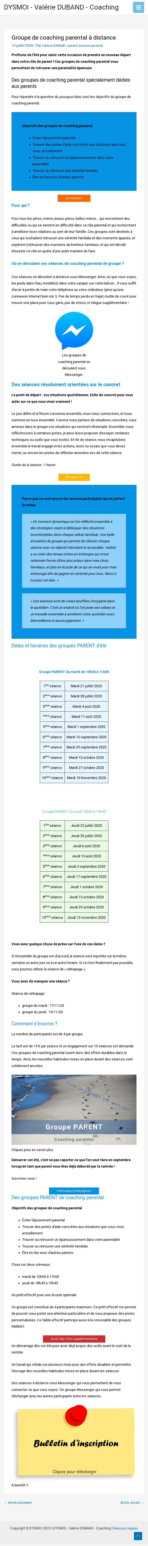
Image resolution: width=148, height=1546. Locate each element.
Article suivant (132, 1504)
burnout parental (93, 46)
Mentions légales (125, 1530)
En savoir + (74, 478)
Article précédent (18, 1504)
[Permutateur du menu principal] (138, 7)
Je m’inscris (74, 199)
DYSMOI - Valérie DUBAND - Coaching (61, 7)
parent (74, 46)
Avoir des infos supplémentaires (74, 1340)
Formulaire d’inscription (74, 1192)
